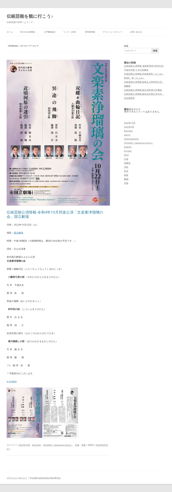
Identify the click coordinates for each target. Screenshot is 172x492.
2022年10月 (24, 444)
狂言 (126, 170)
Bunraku (36, 444)
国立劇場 (18, 232)
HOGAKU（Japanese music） (58, 444)
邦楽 (83, 444)
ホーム (10, 31)
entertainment (131, 138)
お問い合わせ (136, 31)
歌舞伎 (127, 162)
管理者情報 (90, 31)
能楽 (126, 175)
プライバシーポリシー (112, 31)
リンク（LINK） (70, 31)
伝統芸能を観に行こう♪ (30, 16)
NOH (126, 154)
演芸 (126, 166)
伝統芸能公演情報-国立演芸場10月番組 (143, 89)
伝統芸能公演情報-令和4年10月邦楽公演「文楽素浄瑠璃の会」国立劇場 (55, 214)
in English (12, 381)
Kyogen (128, 150)
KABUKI (127, 146)
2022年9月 (129, 126)
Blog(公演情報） (28, 31)
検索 (126, 45)
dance (127, 134)
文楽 (77, 444)
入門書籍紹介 (50, 31)
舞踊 (126, 179)
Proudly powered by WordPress (45, 477)
